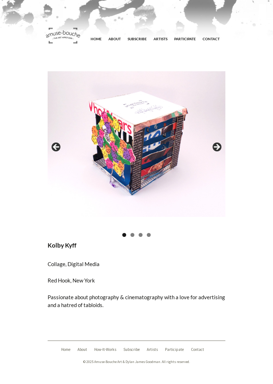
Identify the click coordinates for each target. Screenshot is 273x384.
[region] (136, 149)
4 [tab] (149, 235)
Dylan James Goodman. (143, 361)
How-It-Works (105, 349)
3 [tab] (141, 235)
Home (96, 39)
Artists (160, 39)
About (114, 39)
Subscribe (137, 39)
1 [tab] (124, 235)
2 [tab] (132, 235)
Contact (211, 39)
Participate (185, 39)
